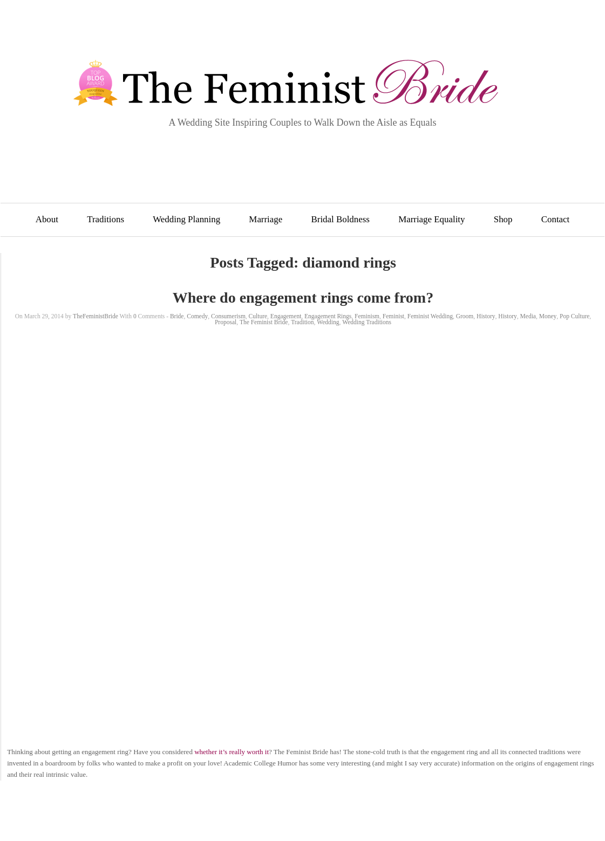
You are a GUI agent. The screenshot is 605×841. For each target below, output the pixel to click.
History (486, 316)
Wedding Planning (186, 219)
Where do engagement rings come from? (303, 297)
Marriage (265, 219)
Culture (258, 316)
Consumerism (228, 316)
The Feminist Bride (264, 322)
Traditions (105, 219)
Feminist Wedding (430, 316)
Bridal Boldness (340, 219)
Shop (503, 219)
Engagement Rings (327, 316)
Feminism (367, 316)
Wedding (328, 322)
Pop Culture (574, 316)
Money (548, 316)
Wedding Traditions (366, 322)
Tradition (302, 322)
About (47, 219)
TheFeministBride (95, 316)
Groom (465, 316)
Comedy (197, 316)
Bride (177, 316)
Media (528, 316)
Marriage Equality (431, 219)
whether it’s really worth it (231, 752)
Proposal (225, 322)
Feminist (393, 316)
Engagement (285, 316)
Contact (555, 219)
